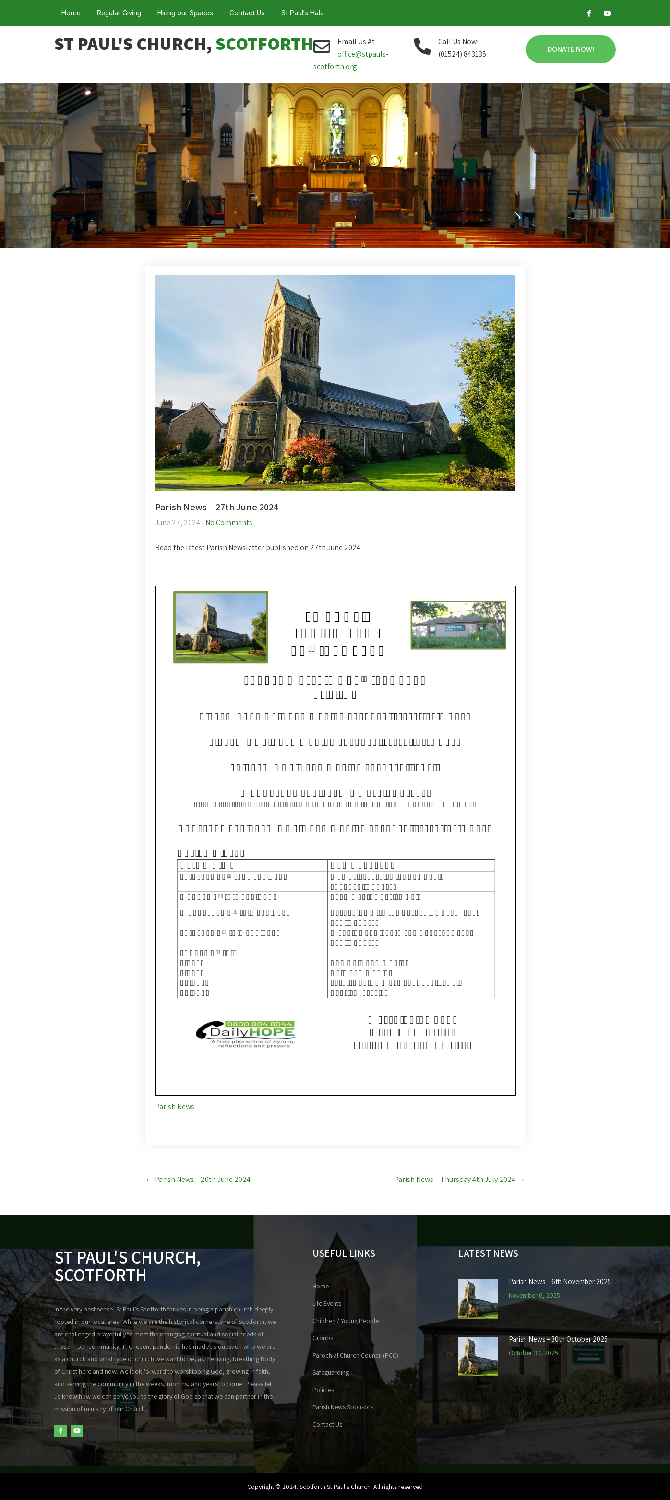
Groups (322, 1338)
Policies (323, 1389)
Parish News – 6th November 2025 (560, 1281)
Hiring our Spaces (185, 13)
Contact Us (247, 13)
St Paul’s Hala (302, 13)
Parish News (174, 1106)
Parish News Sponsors (342, 1407)
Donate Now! (571, 49)
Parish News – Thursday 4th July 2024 (459, 1179)
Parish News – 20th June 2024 (198, 1179)
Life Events (326, 1303)
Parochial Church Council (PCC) (355, 1355)
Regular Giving (119, 13)
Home (71, 13)
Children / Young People (345, 1320)
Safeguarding (330, 1372)
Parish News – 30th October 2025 (558, 1339)
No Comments (228, 523)
